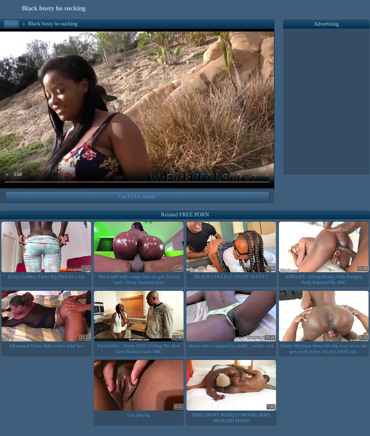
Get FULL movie (137, 197)
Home (11, 24)
